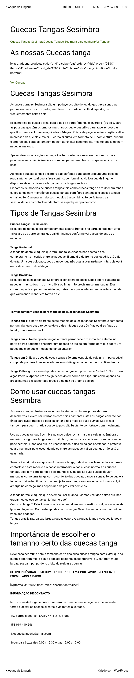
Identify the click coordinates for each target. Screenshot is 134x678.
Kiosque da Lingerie (19, 7)
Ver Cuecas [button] (17, 82)
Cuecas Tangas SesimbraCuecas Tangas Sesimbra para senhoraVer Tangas (60, 41)
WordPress (121, 670)
